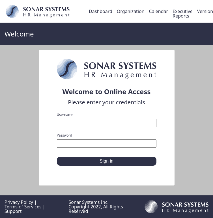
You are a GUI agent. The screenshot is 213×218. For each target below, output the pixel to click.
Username (106, 120)
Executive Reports (183, 13)
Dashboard (100, 11)
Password (106, 141)
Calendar (158, 11)
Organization (131, 11)
